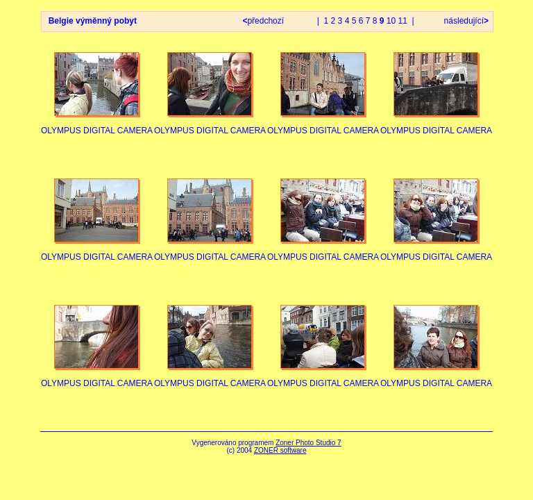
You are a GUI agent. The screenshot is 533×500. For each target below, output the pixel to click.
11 (402, 21)
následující (465, 21)
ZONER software (280, 450)
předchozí (264, 21)
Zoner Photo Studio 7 (308, 443)
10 (391, 21)
